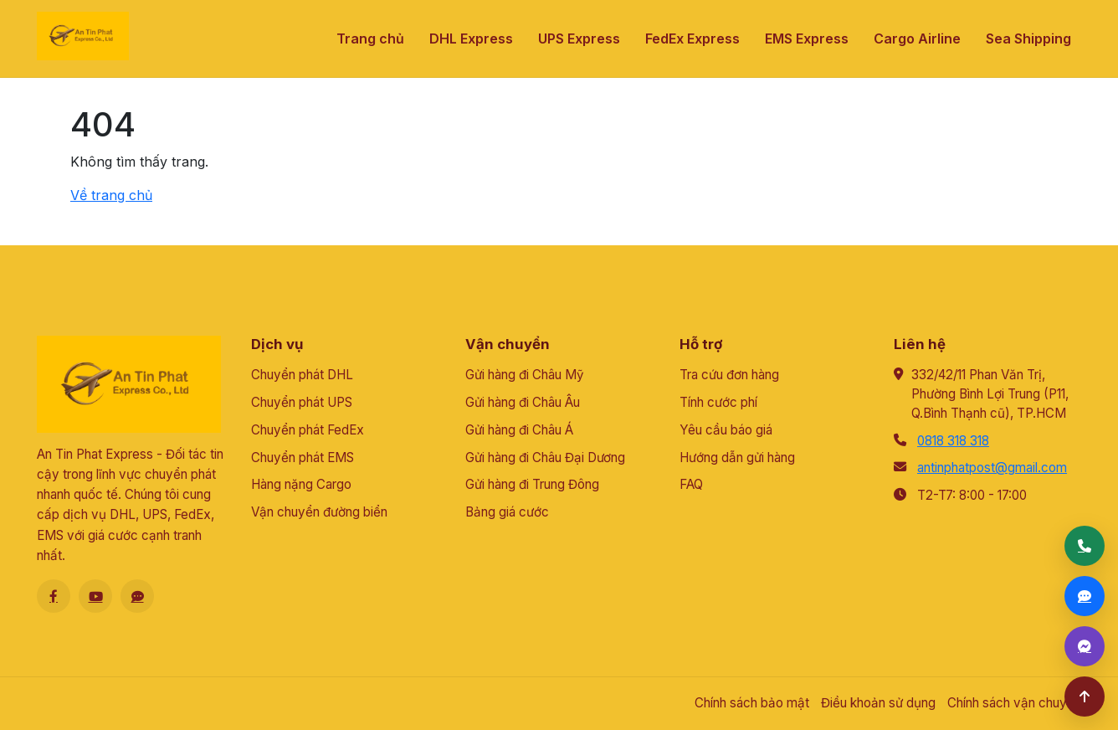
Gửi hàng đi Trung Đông (532, 484)
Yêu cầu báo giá (726, 430)
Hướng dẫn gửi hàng (737, 457)
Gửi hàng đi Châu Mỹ (524, 375)
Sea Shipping (1028, 38)
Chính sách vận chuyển (1014, 703)
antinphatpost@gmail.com (992, 468)
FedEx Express (692, 38)
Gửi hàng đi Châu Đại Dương (545, 457)
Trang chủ (370, 38)
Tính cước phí (718, 402)
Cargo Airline (917, 38)
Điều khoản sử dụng (878, 703)
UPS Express (579, 38)
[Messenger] (1084, 646)
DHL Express (471, 38)
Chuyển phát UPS (301, 402)
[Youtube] (95, 596)
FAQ (691, 484)
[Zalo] (137, 596)
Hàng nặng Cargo (301, 484)
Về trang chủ (111, 195)
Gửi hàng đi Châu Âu (522, 402)
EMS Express (807, 38)
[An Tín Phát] (83, 36)
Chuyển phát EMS (302, 457)
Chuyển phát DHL (302, 375)
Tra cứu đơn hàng (729, 375)
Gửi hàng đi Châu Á (519, 430)
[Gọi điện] (1084, 546)
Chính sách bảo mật (752, 703)
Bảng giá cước (507, 512)
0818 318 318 (953, 441)
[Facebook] (53, 596)
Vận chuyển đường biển (319, 512)
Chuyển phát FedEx (307, 430)
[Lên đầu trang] (1084, 696)
